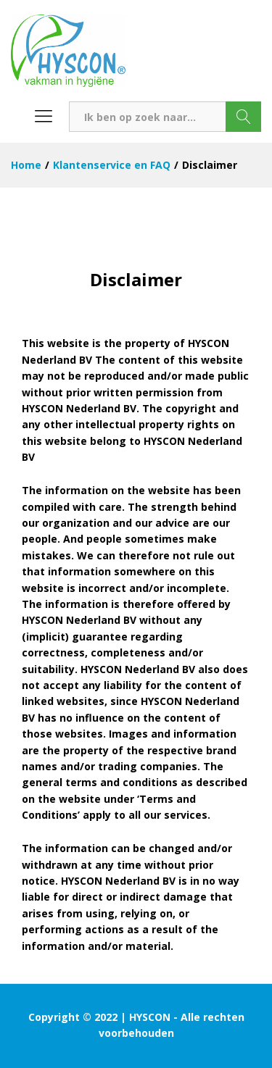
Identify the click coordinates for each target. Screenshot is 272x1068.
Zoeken (243, 116)
